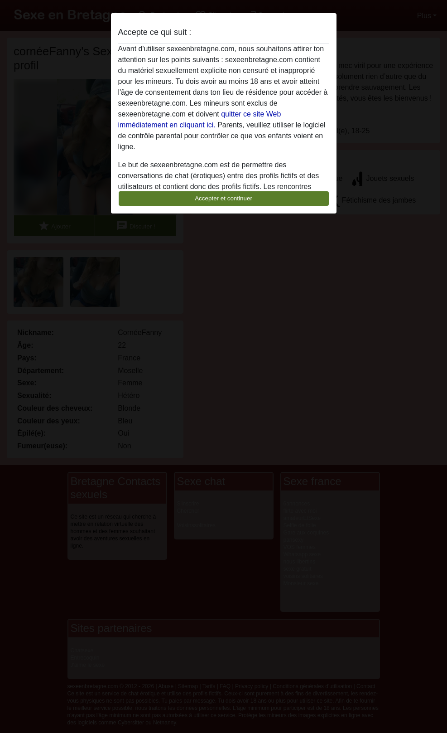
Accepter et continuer (223, 198)
